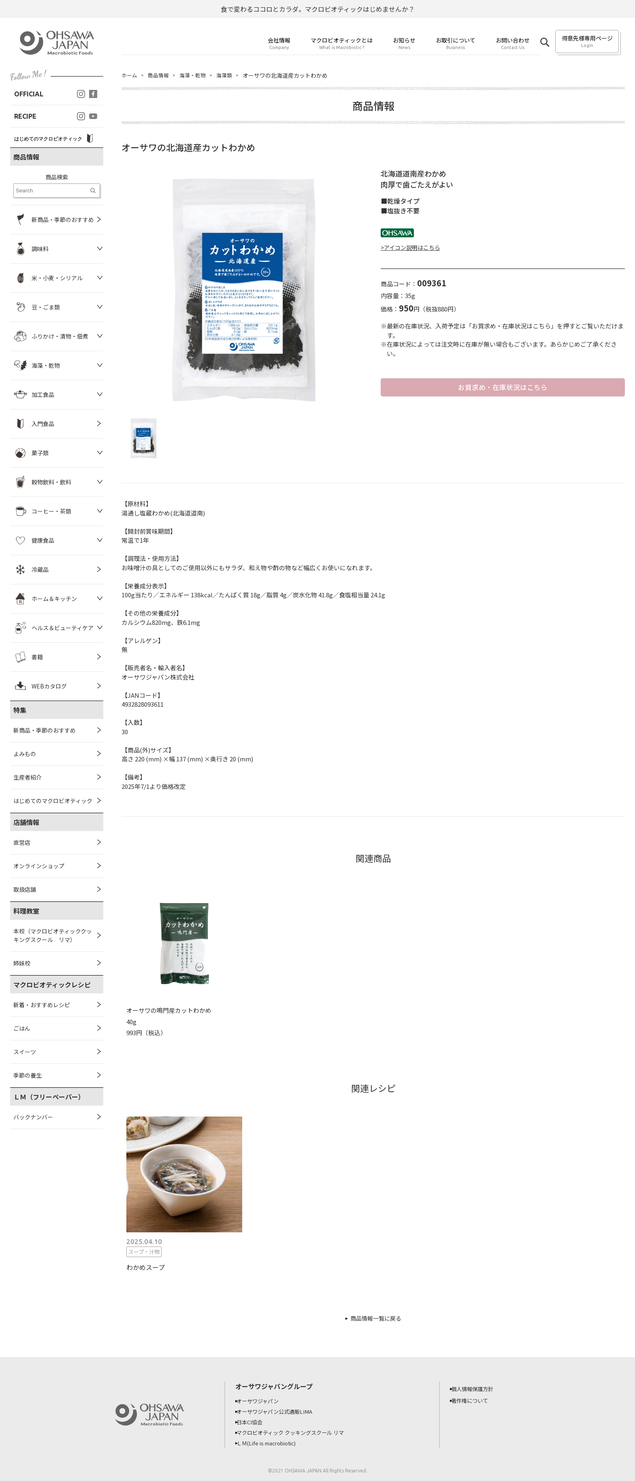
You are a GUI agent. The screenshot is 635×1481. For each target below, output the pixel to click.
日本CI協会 (254, 1422)
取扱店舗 (24, 889)
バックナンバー (33, 1117)
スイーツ (24, 1052)
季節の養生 (27, 1075)
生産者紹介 (27, 777)
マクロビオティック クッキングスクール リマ (298, 1432)
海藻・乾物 (196, 75)
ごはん (21, 1028)
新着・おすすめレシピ (41, 1005)
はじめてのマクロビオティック (52, 801)
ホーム (130, 75)
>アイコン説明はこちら (410, 247)
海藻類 (229, 75)
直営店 (21, 842)
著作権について (474, 1400)
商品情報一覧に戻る (375, 1318)
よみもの (24, 754)
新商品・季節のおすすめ (44, 730)
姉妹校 (21, 963)
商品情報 (160, 75)
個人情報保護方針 (477, 1389)
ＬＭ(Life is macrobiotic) (273, 1443)
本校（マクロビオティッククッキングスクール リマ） (52, 935)
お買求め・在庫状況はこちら (502, 387)
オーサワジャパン (263, 1401)
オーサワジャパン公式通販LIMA (280, 1411)
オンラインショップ (38, 866)
